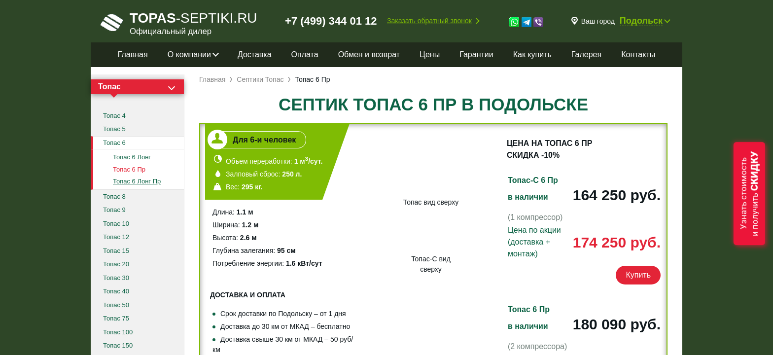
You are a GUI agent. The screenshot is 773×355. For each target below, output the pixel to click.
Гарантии (476, 54)
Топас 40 (116, 291)
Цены (430, 54)
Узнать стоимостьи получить (749, 193)
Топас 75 (116, 318)
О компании (189, 54)
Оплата (304, 54)
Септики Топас (260, 79)
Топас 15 (116, 250)
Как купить (532, 54)
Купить (638, 275)
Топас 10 (116, 223)
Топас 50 (116, 305)
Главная (133, 54)
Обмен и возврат (369, 54)
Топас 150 (118, 345)
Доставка (255, 54)
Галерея (586, 54)
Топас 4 (114, 115)
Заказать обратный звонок (429, 21)
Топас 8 (114, 196)
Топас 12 (116, 237)
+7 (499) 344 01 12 (331, 21)
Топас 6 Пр (129, 169)
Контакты (638, 54)
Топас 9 (114, 209)
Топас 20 (116, 264)
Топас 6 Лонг (132, 157)
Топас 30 (116, 278)
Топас (109, 86)
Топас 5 (114, 129)
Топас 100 (118, 332)
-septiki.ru (179, 22)
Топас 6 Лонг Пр (137, 181)
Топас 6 (114, 142)
